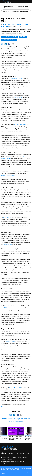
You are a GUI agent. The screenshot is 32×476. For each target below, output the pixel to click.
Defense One (27, 468)
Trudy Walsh (16, 24)
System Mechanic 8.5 (15, 388)
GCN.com (3, 407)
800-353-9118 (16, 461)
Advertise (24, 453)
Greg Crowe (7, 24)
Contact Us (13, 453)
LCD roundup (8, 308)
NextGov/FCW (19, 468)
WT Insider (12, 457)
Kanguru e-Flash (10, 341)
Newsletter (5, 457)
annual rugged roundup (15, 78)
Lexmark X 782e (7, 244)
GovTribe (12, 469)
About (3, 453)
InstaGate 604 (7, 217)
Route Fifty (5, 469)
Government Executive (7, 468)
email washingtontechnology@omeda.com (12, 462)
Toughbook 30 (18, 97)
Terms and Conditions (8, 459)
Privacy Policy (22, 457)
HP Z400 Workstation (20, 124)
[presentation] (1, 433)
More (17, 469)
